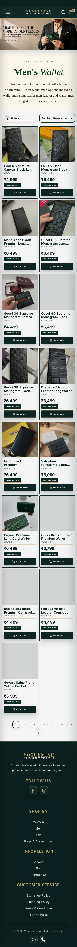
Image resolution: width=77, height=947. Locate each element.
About (38, 862)
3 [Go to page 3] (34, 724)
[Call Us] (43, 939)
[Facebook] (33, 790)
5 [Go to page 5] (53, 724)
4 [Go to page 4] (44, 724)
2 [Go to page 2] (25, 724)
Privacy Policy (38, 914)
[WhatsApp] (34, 939)
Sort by (46, 118)
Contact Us (38, 874)
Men (38, 828)
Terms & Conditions (38, 908)
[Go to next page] (38, 732)
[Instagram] (44, 790)
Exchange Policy (38, 895)
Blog (38, 868)
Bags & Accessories (38, 841)
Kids (38, 835)
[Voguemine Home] (39, 756)
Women (38, 822)
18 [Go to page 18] (70, 724)
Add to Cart (20, 193)
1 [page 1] (15, 724)
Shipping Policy (38, 902)
